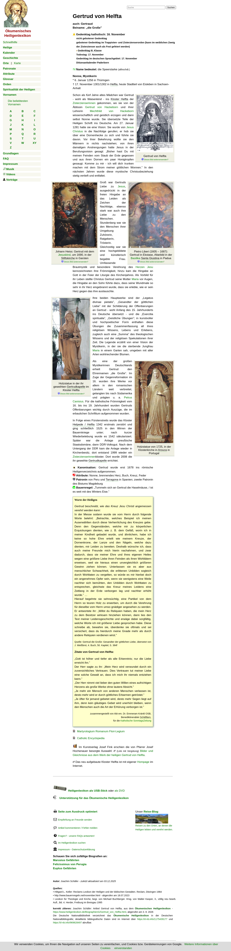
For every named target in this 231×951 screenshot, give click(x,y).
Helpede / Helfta (83, 424)
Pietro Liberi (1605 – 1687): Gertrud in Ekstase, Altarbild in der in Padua (151, 256)
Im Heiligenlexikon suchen (72, 842)
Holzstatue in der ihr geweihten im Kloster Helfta (71, 388)
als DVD (120, 790)
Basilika (135, 258)
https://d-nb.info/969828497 (67, 922)
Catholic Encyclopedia (91, 738)
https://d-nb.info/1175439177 (152, 919)
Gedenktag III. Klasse (90, 50)
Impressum (64, 849)
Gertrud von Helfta (154, 157)
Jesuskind (64, 254)
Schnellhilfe (10, 42)
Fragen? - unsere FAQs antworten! (76, 836)
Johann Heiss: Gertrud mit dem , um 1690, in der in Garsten (74, 256)
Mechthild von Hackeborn (112, 111)
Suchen (171, 7)
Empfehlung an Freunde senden (75, 819)
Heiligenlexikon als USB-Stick (80, 790)
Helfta (113, 84)
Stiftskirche (68, 258)
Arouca (162, 450)
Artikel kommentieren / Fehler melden (77, 828)
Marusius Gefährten (66, 860)
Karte (17, 63)
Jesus (121, 186)
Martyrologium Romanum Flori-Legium (101, 731)
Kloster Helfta (119, 99)
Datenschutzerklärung (83, 849)
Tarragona (112, 479)
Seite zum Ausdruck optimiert (77, 811)
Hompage (143, 761)
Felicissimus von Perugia (69, 864)
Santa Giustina (150, 258)
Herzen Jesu (144, 267)
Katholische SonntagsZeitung (135, 720)
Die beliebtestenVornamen (18, 102)
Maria (135, 279)
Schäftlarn (145, 717)
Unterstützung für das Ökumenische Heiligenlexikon (91, 798)
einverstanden (123, 948)
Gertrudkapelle (76, 386)
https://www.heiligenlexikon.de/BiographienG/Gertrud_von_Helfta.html (89, 912)
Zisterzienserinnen (84, 103)
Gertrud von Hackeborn (101, 107)
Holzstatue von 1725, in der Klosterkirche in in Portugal (154, 450)
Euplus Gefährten (64, 868)
